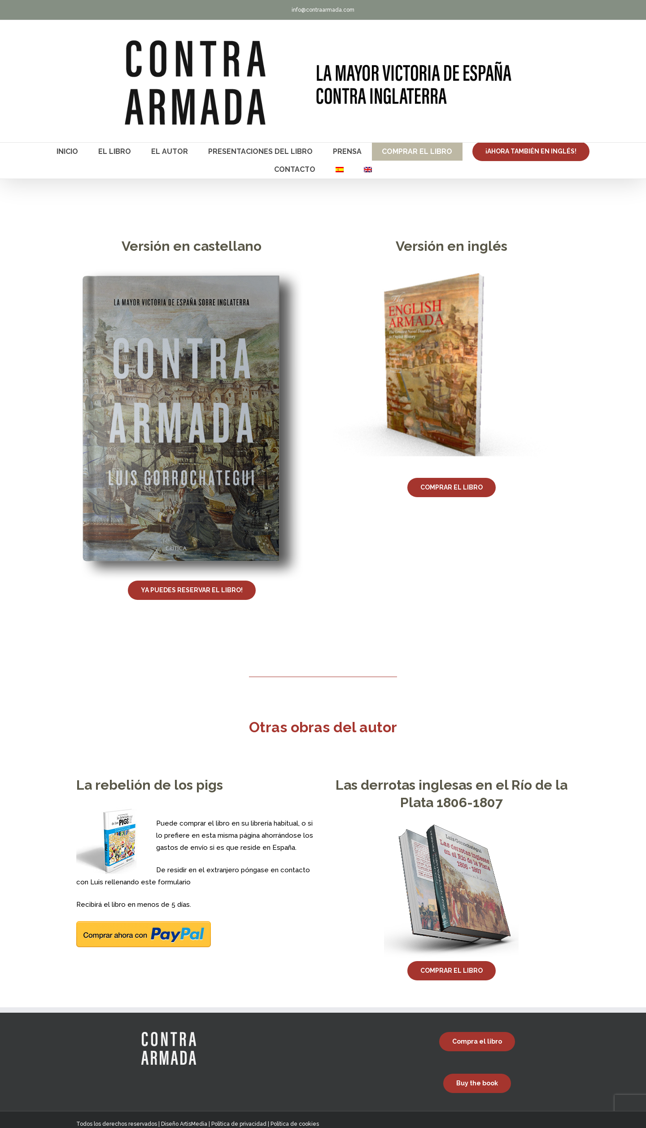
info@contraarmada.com (323, 10)
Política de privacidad (238, 1124)
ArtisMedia (193, 1124)
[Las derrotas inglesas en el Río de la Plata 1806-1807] (451, 828)
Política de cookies (295, 1124)
